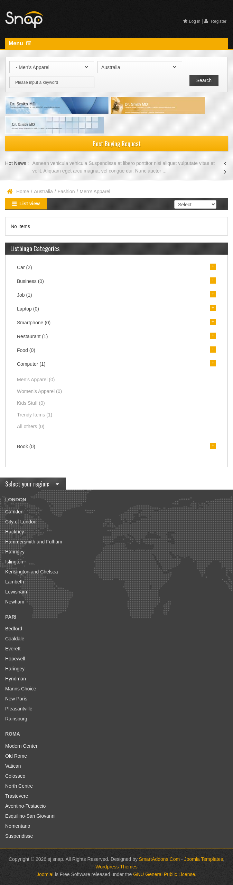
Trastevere (16, 796)
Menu (20, 43)
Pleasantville (18, 708)
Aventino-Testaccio (25, 806)
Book (26, 446)
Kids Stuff (31, 403)
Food (26, 350)
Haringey (15, 551)
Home (22, 191)
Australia (43, 191)
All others (30, 426)
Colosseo (15, 776)
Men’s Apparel (36, 379)
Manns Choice (20, 688)
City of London (20, 521)
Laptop (28, 309)
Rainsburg (16, 718)
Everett (12, 648)
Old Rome (16, 756)
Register (215, 21)
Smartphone (33, 322)
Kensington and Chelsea (31, 571)
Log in (192, 21)
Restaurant (32, 336)
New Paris (16, 698)
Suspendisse (19, 836)
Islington (14, 561)
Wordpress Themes (116, 866)
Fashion (66, 191)
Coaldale (14, 638)
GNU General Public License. (164, 874)
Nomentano (17, 826)
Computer (31, 364)
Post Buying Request (117, 143)
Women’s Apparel (39, 391)
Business (30, 281)
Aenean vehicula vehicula (60, 163)
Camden (14, 511)
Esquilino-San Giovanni (30, 816)
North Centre (19, 786)
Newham (14, 601)
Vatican (13, 766)
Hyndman (15, 678)
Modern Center (21, 746)
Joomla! (45, 874)
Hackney (14, 531)
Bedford (13, 628)
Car (24, 267)
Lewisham (16, 591)
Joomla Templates (203, 859)
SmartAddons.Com (159, 859)
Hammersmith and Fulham (33, 541)
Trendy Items (34, 414)
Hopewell (15, 658)
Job (24, 295)
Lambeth (14, 581)
